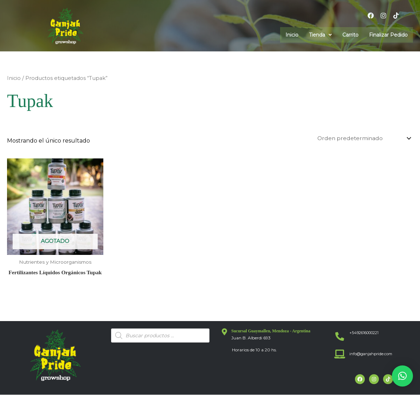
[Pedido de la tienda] (362, 138)
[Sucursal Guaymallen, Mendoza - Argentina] (224, 332)
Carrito (350, 35)
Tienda (320, 35)
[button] (320, 35)
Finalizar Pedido (388, 35)
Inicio (291, 35)
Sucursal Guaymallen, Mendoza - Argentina (270, 331)
